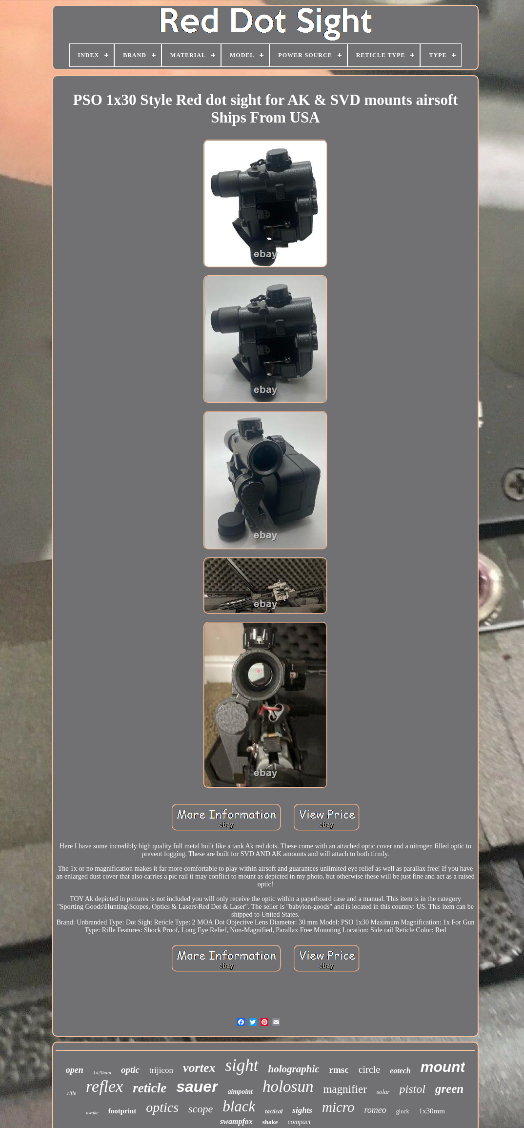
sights (302, 1110)
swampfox (236, 1121)
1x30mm (432, 1111)
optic (130, 1070)
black (238, 1106)
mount (443, 1067)
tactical (273, 1111)
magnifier (344, 1089)
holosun (288, 1086)
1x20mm (102, 1072)
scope (200, 1109)
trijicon (161, 1070)
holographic (294, 1069)
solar (383, 1091)
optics (162, 1107)
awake (92, 1112)
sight (241, 1065)
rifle (71, 1093)
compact (299, 1122)
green (449, 1088)
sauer (197, 1086)
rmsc (339, 1070)
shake (270, 1122)
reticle (149, 1088)
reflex (104, 1086)
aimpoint (240, 1091)
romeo (375, 1110)
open (74, 1070)
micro (338, 1107)
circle (369, 1069)
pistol (412, 1089)
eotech (400, 1070)
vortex (199, 1068)
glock (402, 1111)
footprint (122, 1111)
